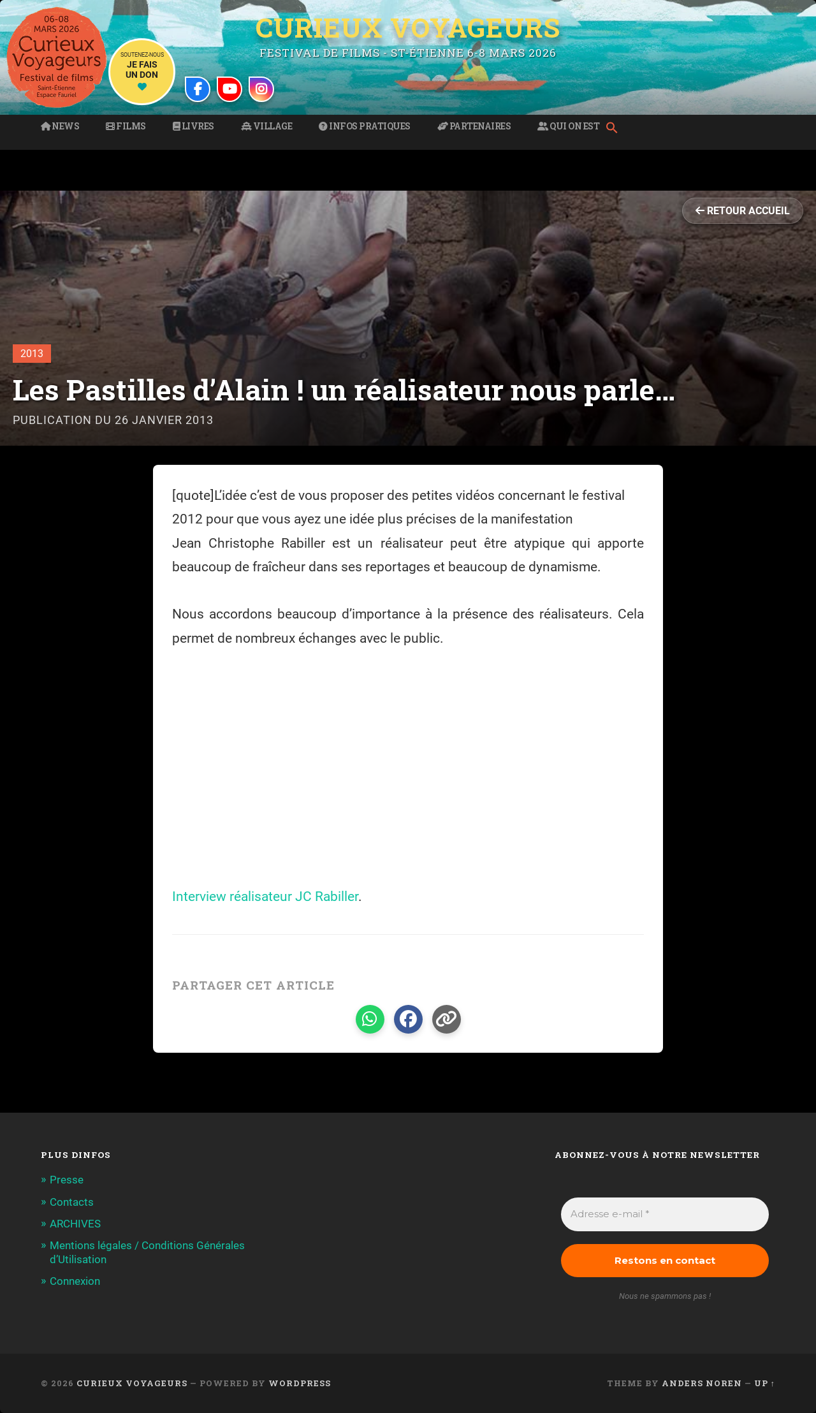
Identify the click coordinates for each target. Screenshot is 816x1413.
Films (126, 126)
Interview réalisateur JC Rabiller (265, 896)
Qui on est (568, 126)
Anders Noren (702, 1383)
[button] (615, 129)
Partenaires (474, 126)
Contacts (72, 1202)
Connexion (75, 1281)
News (60, 126)
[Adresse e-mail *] (665, 1214)
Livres (193, 126)
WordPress (299, 1383)
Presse (67, 1179)
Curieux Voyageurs (408, 27)
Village (267, 126)
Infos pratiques (365, 126)
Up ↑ (764, 1383)
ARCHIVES (75, 1223)
